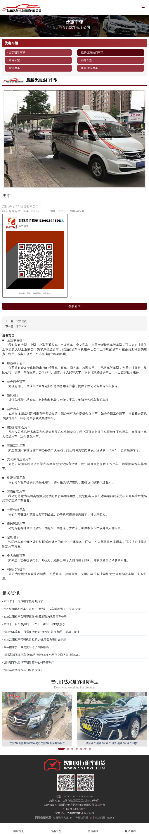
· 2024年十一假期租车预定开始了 (22, 601)
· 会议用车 (13, 68)
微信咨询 (93, 829)
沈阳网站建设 (75, 813)
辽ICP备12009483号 (74, 808)
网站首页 (18, 829)
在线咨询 (74, 306)
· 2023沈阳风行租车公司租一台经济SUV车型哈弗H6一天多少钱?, (42, 609)
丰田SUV (21, 326)
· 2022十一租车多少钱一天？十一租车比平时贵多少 (34, 624)
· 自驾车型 (13, 60)
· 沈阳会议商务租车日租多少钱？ (22, 670)
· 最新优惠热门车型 (92, 52)
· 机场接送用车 (89, 68)
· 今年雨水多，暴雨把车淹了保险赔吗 (25, 647)
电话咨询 (130, 829)
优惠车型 (56, 829)
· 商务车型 (86, 60)
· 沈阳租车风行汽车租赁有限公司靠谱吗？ (28, 662)
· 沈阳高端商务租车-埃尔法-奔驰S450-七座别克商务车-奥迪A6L (41, 654)
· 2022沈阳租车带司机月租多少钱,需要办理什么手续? (35, 639)
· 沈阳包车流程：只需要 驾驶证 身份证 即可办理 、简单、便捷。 (42, 631)
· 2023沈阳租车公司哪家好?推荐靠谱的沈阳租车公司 (34, 616)
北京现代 (21, 321)
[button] (61, 749)
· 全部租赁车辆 (16, 52)
